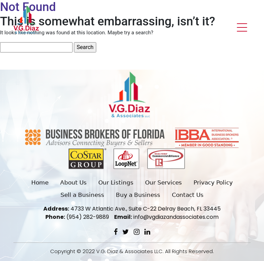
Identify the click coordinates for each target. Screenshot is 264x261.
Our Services (163, 182)
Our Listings (115, 182)
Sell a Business (82, 194)
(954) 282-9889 (77, 217)
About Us (73, 182)
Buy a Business (138, 194)
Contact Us (188, 194)
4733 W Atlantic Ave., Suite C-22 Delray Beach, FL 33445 (132, 209)
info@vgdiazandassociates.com (166, 217)
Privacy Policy (213, 182)
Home (39, 182)
